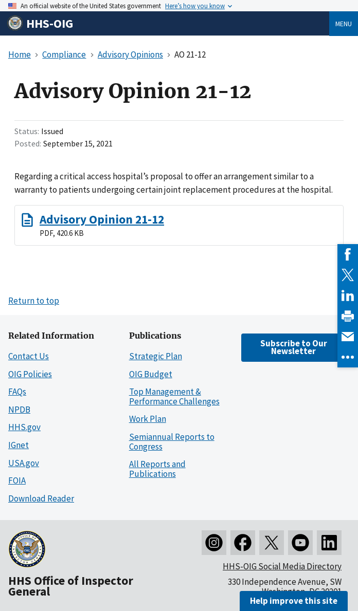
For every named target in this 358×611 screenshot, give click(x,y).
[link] (347, 254)
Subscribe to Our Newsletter (293, 347)
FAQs (17, 391)
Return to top (33, 300)
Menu (343, 23)
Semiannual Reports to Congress (171, 441)
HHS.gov (24, 427)
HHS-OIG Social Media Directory (282, 566)
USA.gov (23, 463)
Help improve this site (293, 600)
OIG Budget (150, 374)
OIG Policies (30, 374)
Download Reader (41, 498)
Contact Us (28, 356)
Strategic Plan (155, 356)
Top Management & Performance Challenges (174, 396)
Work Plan (147, 418)
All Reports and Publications (157, 468)
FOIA (17, 480)
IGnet (18, 445)
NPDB (19, 409)
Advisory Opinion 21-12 (102, 219)
